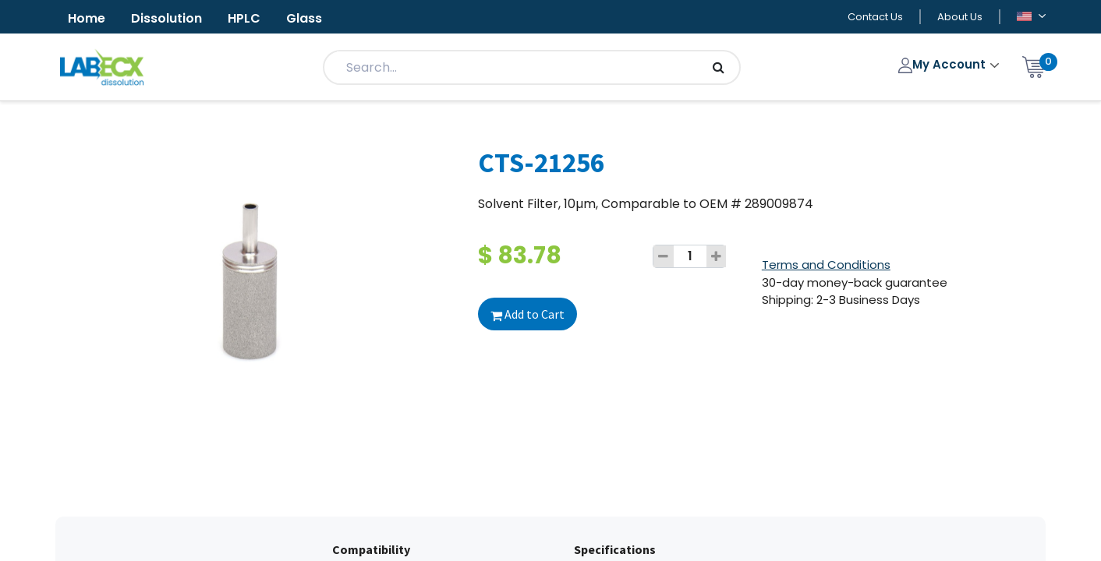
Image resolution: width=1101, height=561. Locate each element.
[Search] (719, 67)
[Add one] (716, 256)
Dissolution (166, 18)
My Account (943, 64)
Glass (304, 18)
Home (86, 18)
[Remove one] (663, 256)
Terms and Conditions (826, 264)
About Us (959, 16)
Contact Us (875, 16)
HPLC (244, 18)
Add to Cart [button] (527, 314)
